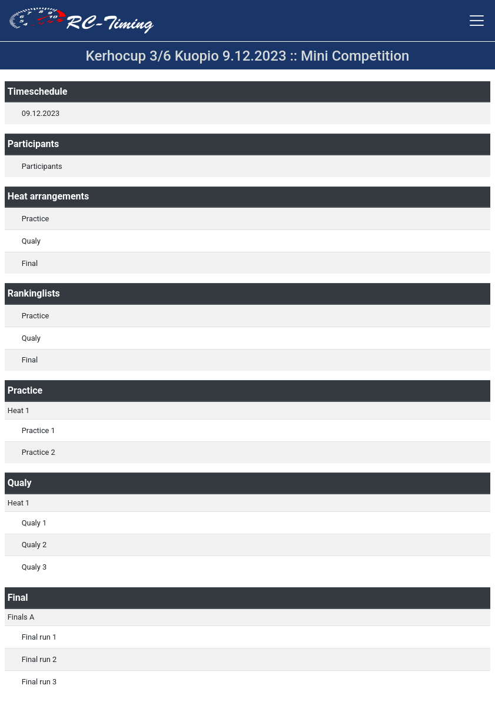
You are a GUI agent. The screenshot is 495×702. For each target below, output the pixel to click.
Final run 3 (39, 681)
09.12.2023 (40, 113)
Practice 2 (38, 452)
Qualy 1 (34, 522)
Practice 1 (38, 430)
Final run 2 (39, 659)
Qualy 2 (34, 544)
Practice (35, 218)
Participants (42, 166)
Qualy (31, 241)
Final (30, 263)
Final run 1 (39, 637)
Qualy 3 (34, 567)
